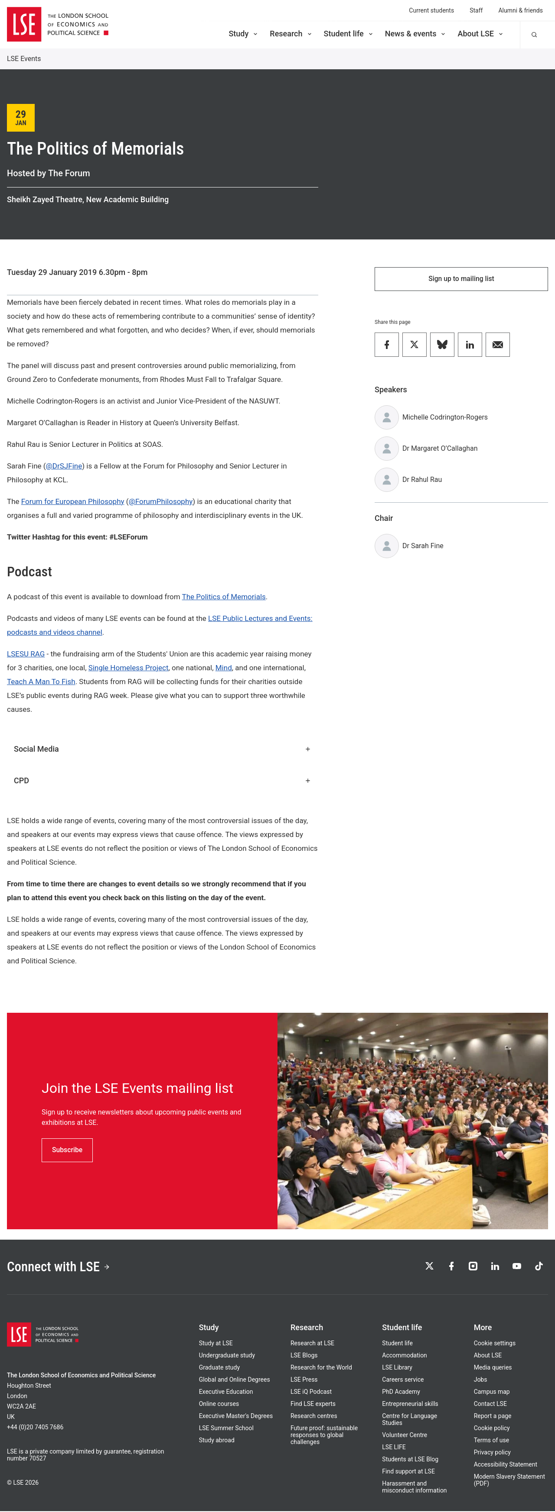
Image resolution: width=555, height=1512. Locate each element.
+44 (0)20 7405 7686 (35, 1428)
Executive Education (226, 1392)
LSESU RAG (26, 653)
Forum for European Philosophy (72, 501)
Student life (349, 33)
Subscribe (67, 1150)
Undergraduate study (227, 1356)
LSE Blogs (304, 1356)
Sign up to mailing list (461, 279)
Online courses (219, 1404)
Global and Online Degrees (234, 1380)
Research (291, 33)
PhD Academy (401, 1392)
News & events (416, 33)
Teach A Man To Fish (41, 681)
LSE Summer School (226, 1428)
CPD (162, 780)
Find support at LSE (408, 1472)
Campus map (492, 1392)
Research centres (314, 1416)
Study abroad (217, 1441)
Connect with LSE (60, 1267)
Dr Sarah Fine (423, 546)
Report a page (493, 1416)
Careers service (403, 1380)
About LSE (480, 33)
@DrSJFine (64, 466)
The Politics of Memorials (224, 596)
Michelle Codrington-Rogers (445, 418)
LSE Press (304, 1380)
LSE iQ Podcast (311, 1392)
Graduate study (219, 1368)
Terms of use (491, 1441)
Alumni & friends (520, 10)
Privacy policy (492, 1453)
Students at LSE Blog (410, 1460)
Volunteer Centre (404, 1435)
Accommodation (404, 1356)
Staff (476, 10)
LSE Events (24, 59)
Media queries (493, 1368)
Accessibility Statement (505, 1465)
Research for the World (321, 1368)
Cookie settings (495, 1344)
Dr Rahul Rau (422, 480)
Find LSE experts (313, 1404)
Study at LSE (216, 1344)
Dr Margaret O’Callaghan (440, 449)
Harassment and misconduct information (414, 1488)
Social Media (162, 748)
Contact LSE (490, 1404)
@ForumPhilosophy (161, 501)
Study (244, 33)
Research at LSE (312, 1344)
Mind (223, 667)
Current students (431, 10)
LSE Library (397, 1368)
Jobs (480, 1380)
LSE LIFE (393, 1447)
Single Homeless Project (128, 667)
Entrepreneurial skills (410, 1404)
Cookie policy (492, 1428)
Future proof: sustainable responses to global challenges (324, 1435)
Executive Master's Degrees (236, 1416)
